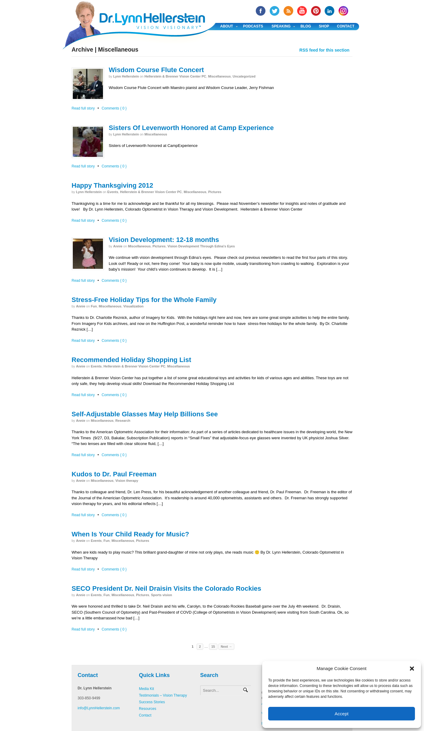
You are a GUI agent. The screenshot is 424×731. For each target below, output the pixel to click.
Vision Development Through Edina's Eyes (201, 246)
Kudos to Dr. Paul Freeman (114, 474)
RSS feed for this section (324, 50)
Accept (342, 713)
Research (122, 420)
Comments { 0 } (114, 108)
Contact (346, 26)
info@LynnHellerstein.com (99, 708)
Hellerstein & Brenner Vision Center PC (175, 76)
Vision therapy (126, 480)
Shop (324, 26)
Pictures (214, 192)
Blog (305, 26)
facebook (260, 11)
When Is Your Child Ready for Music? (130, 534)
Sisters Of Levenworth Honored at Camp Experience (191, 128)
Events (112, 192)
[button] (412, 669)
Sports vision (161, 595)
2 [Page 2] (200, 646)
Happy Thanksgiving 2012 (112, 185)
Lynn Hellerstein (126, 76)
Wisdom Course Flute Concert (156, 70)
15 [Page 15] (213, 646)
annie (118, 246)
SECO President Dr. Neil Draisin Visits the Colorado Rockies (166, 588)
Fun (94, 306)
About (226, 26)
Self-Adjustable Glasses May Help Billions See (145, 414)
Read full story (83, 108)
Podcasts (253, 26)
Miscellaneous (219, 76)
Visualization (133, 306)
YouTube (302, 11)
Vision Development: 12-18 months (164, 239)
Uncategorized (244, 76)
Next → (226, 646)
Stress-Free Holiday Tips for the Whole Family (144, 300)
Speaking (281, 26)
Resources (147, 709)
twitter (274, 11)
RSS (288, 11)
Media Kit (146, 689)
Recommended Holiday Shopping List (131, 360)
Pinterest (316, 11)
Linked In (329, 11)
